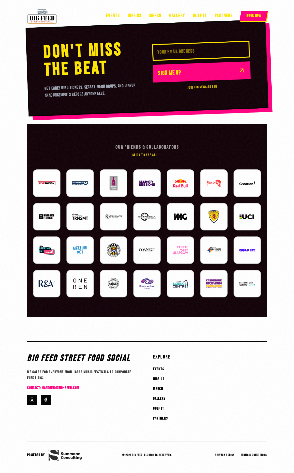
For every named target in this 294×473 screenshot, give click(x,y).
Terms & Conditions (253, 455)
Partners (224, 16)
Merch (155, 16)
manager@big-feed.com (60, 388)
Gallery (177, 16)
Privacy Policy (224, 455)
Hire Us (134, 16)
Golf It (200, 16)
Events (113, 16)
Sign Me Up (202, 71)
